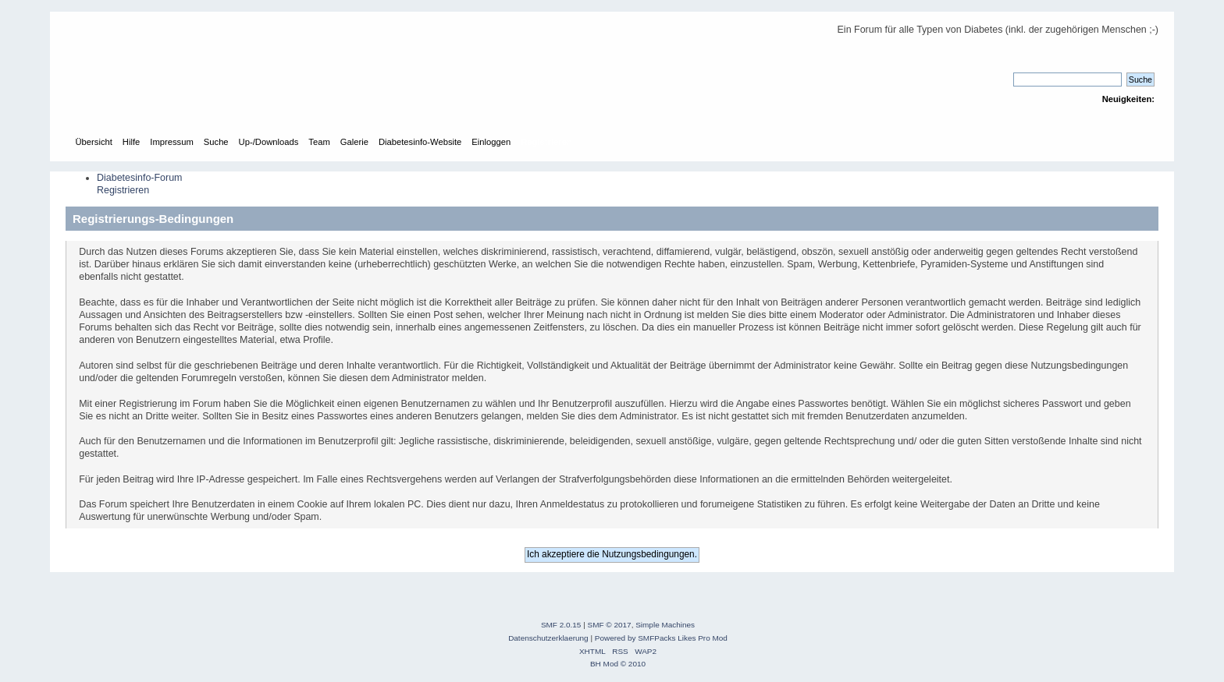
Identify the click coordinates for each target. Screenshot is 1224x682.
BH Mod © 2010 (618, 663)
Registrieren (123, 190)
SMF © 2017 (610, 624)
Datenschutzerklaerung (548, 638)
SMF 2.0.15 (561, 624)
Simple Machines (665, 624)
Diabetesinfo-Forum (140, 177)
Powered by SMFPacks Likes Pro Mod (661, 638)
